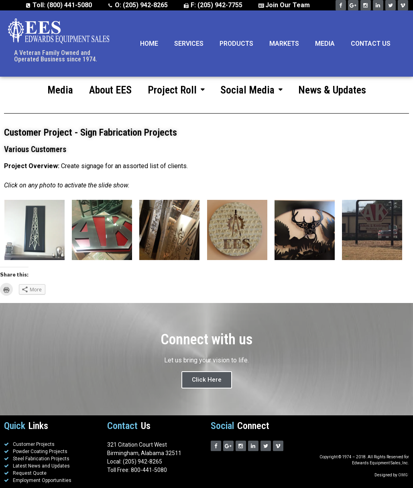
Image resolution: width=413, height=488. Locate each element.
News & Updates (332, 90)
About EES (110, 90)
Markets (284, 43)
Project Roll (176, 90)
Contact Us (371, 43)
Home (149, 43)
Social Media (251, 90)
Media (325, 43)
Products (236, 43)
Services (188, 43)
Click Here (207, 379)
